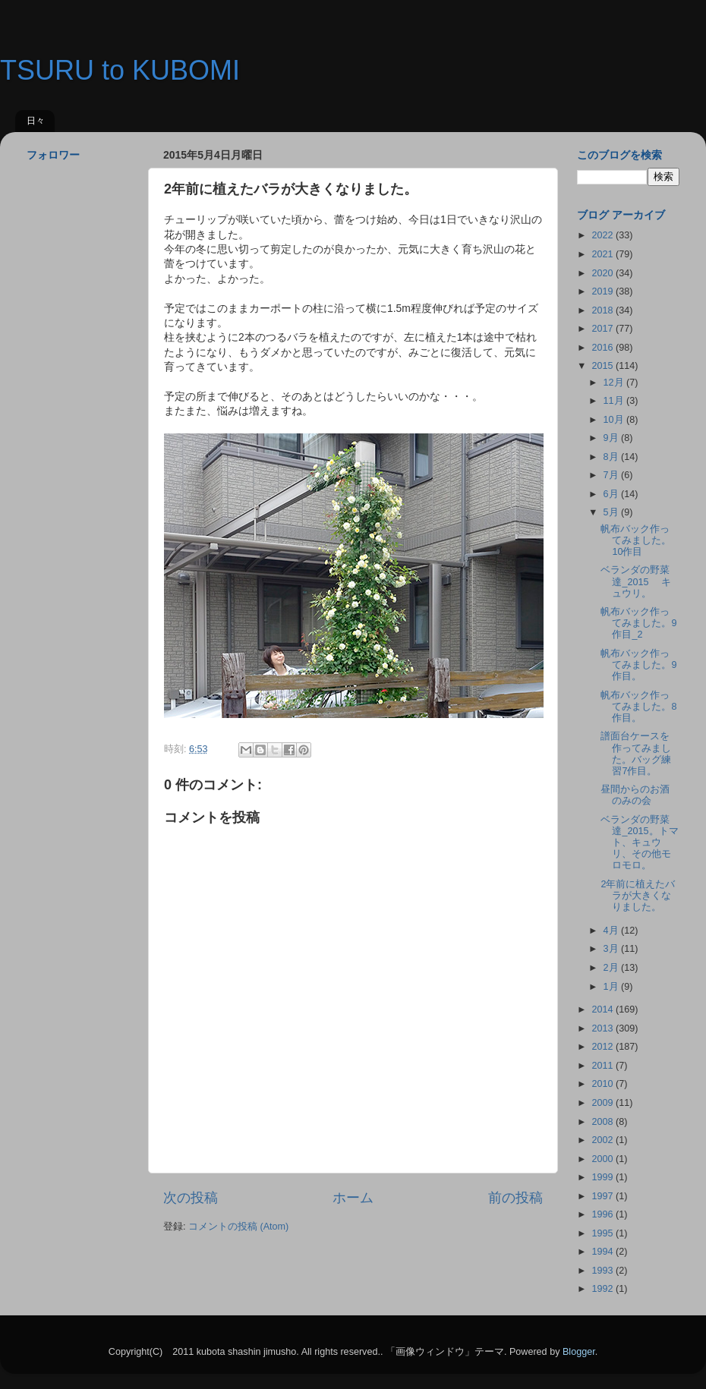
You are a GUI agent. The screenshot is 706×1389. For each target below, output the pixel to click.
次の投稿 (190, 1197)
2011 (603, 1065)
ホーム (353, 1197)
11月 (615, 400)
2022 (603, 235)
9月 (613, 438)
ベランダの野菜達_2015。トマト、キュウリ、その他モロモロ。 (639, 842)
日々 (36, 120)
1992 (603, 1288)
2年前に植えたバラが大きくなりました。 (637, 895)
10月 (615, 419)
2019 (603, 291)
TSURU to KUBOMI (120, 70)
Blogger (579, 1351)
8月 (613, 457)
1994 (603, 1251)
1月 (613, 986)
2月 (613, 967)
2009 (603, 1103)
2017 (603, 328)
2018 (603, 310)
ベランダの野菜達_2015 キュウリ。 (635, 581)
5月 (613, 512)
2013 (603, 1028)
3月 (613, 948)
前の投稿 (515, 1197)
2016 (603, 347)
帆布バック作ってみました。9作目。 (638, 665)
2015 (603, 366)
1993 (603, 1270)
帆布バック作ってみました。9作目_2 (638, 623)
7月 (613, 475)
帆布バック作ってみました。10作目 (635, 540)
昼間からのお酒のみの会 (635, 795)
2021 (603, 254)
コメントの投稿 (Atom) (238, 1226)
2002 (603, 1140)
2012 (603, 1046)
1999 (603, 1177)
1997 (603, 1196)
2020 (603, 273)
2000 (603, 1159)
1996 (603, 1214)
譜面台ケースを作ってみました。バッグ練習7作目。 (635, 753)
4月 (613, 930)
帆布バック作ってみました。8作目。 (638, 706)
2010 (603, 1084)
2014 (603, 1009)
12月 (615, 382)
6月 (613, 494)
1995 (603, 1233)
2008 (603, 1122)
